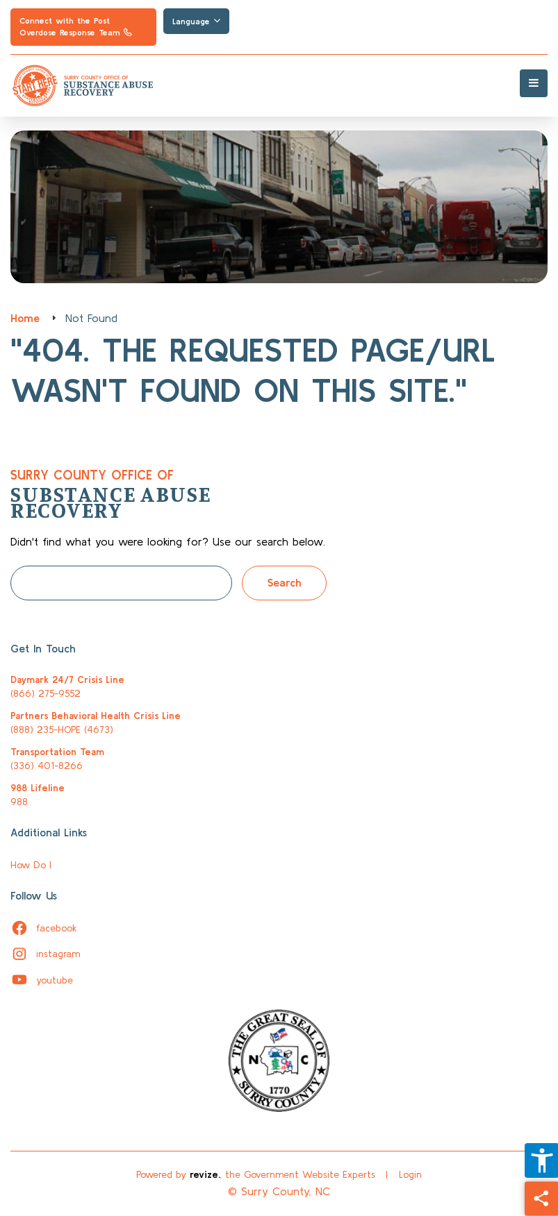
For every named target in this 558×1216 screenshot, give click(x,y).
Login (410, 1174)
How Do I (30, 864)
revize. (205, 1174)
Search (284, 582)
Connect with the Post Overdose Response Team (75, 26)
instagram (45, 953)
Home (25, 318)
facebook (43, 928)
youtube (41, 980)
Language (196, 20)
